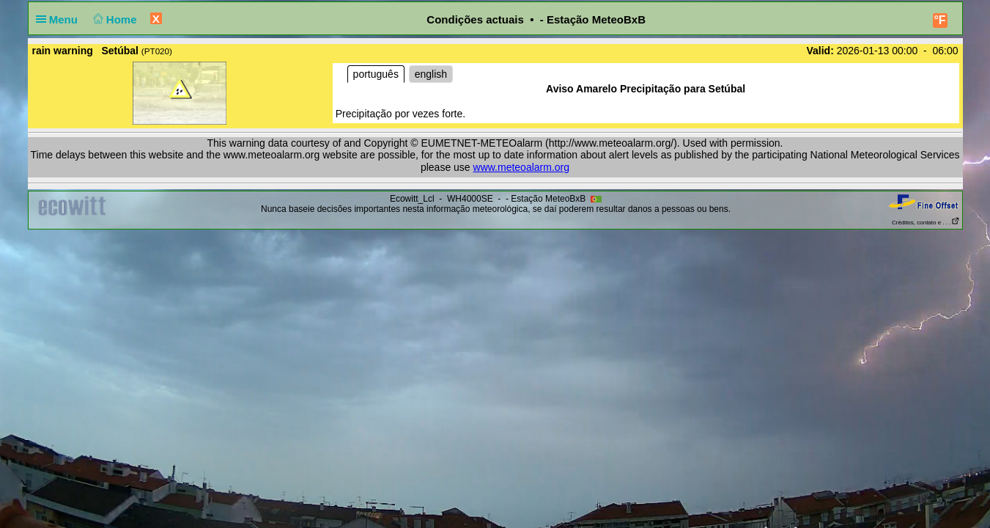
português (376, 74)
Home (113, 19)
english (431, 74)
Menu (60, 19)
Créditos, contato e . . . (925, 222)
